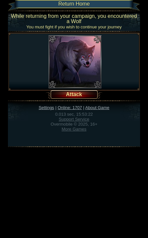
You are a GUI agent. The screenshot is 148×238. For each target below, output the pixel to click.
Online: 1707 (69, 107)
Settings (46, 107)
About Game (97, 107)
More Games (73, 129)
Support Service (74, 119)
